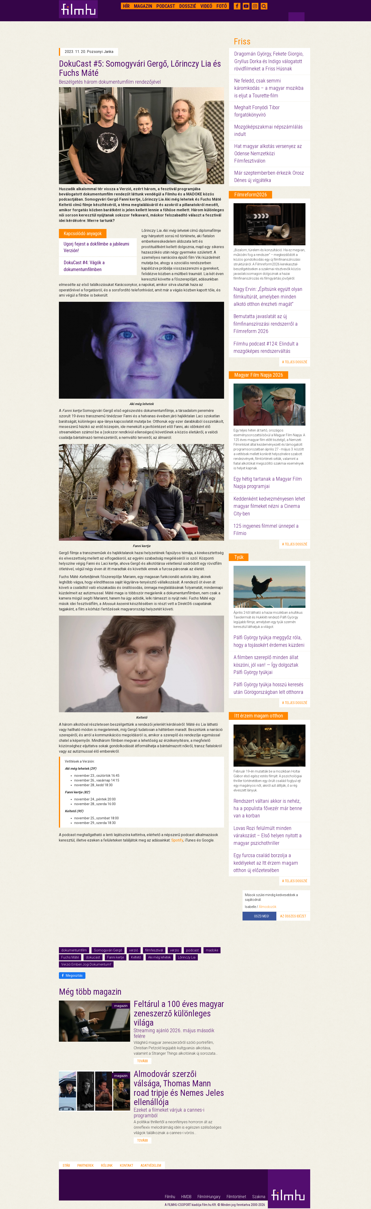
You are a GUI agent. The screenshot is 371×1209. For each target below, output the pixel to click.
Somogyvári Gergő (108, 950)
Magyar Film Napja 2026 (258, 375)
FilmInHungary (209, 1196)
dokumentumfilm (74, 950)
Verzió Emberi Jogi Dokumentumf (86, 964)
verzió (133, 950)
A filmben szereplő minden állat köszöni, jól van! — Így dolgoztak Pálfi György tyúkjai (266, 664)
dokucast (93, 957)
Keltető (136, 957)
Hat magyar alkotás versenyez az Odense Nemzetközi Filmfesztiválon (268, 153)
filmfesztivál (154, 950)
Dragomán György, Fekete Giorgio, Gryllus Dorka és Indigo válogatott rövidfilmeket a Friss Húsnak (268, 61)
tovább (142, 1061)
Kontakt (126, 1165)
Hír (126, 6)
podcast (192, 950)
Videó (206, 6)
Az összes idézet (293, 916)
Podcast (165, 6)
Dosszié (187, 6)
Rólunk (107, 1165)
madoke (212, 950)
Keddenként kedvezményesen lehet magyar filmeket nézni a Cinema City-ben (269, 506)
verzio (174, 950)
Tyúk (238, 557)
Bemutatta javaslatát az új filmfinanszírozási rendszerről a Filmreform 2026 (266, 323)
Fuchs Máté (70, 957)
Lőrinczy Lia (186, 957)
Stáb (66, 1165)
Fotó (221, 6)
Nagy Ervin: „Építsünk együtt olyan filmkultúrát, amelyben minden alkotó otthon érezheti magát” (268, 296)
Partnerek (85, 1165)
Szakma (258, 1196)
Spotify (177, 840)
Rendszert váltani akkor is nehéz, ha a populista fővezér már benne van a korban (268, 808)
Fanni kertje (115, 957)
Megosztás (72, 975)
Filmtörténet (236, 1196)
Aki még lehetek (159, 957)
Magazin (143, 6)
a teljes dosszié (294, 362)
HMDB (186, 1196)
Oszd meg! (261, 916)
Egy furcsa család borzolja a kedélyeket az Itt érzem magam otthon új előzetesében (266, 862)
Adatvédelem (151, 1165)
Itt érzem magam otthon (258, 716)
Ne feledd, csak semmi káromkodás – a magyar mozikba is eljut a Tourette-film (269, 88)
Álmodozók (267, 907)
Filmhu (170, 1196)
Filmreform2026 (250, 195)
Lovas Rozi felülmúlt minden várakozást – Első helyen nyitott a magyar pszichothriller (268, 835)
